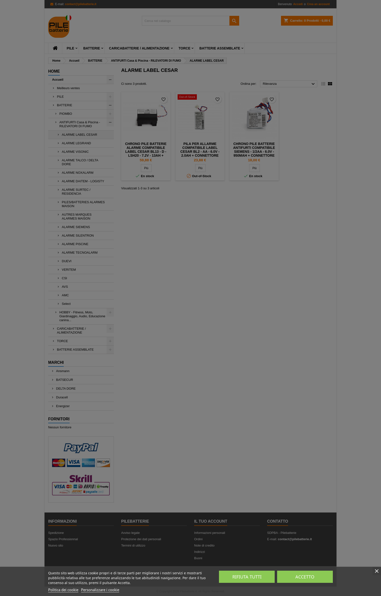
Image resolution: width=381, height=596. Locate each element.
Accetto (304, 577)
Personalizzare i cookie (100, 589)
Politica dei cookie (63, 589)
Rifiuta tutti (247, 577)
